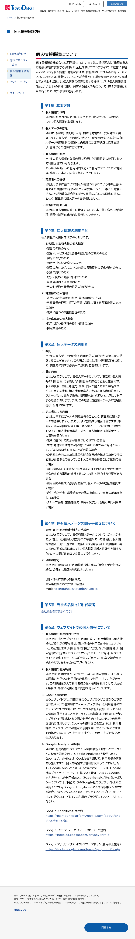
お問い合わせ (18, 53)
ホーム (10, 17)
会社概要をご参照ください (57, 611)
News (46, 11)
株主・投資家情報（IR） (92, 11)
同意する (106, 927)
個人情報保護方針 (19, 73)
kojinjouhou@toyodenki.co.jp (76, 588)
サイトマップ (17, 93)
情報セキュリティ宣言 (19, 62)
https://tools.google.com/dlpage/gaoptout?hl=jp (84, 849)
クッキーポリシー (18, 84)
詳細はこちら (20, 910)
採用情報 (122, 11)
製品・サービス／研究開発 (70, 11)
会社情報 (54, 11)
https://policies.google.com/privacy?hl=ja (78, 834)
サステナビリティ (110, 11)
